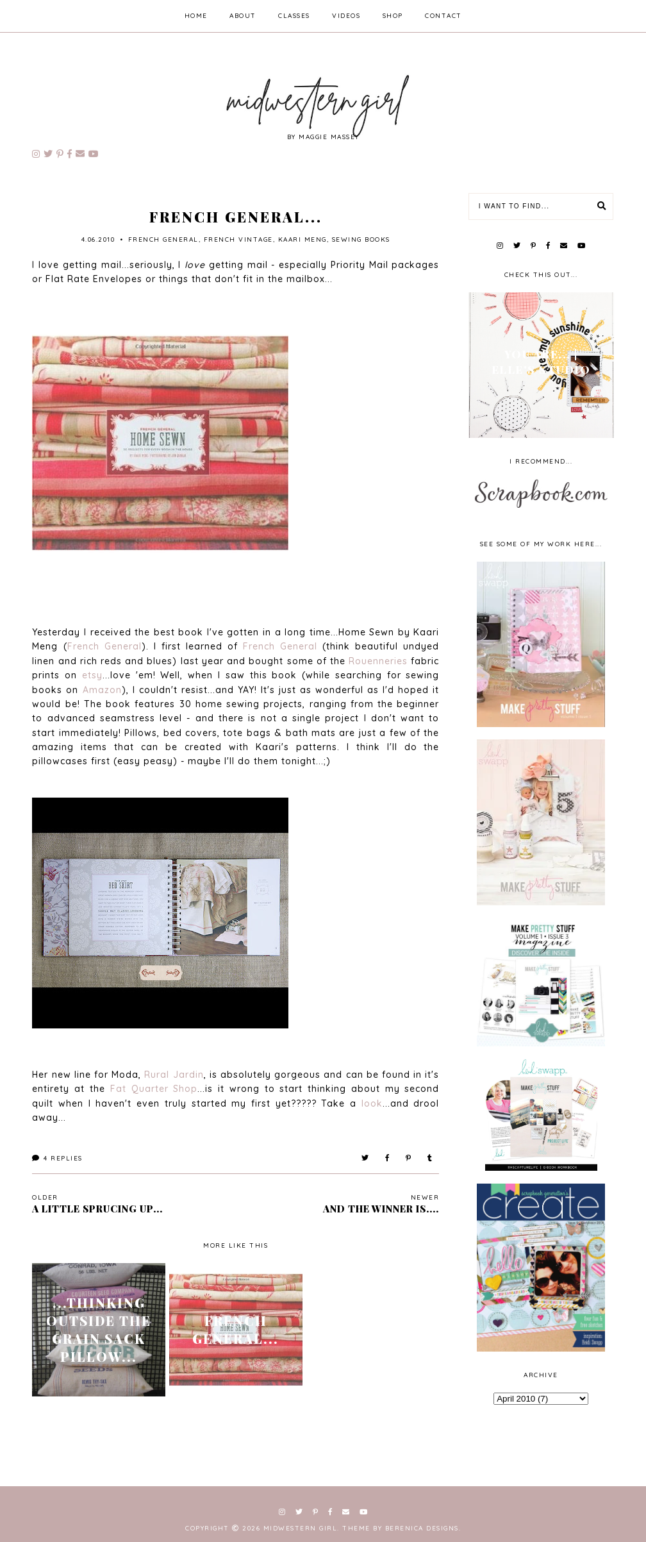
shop (393, 16)
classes (294, 16)
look (372, 1103)
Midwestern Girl (300, 1528)
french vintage (238, 239)
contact (443, 16)
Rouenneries (378, 661)
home (196, 16)
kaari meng (302, 239)
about (242, 16)
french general (163, 239)
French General (104, 646)
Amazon (102, 690)
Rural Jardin (173, 1074)
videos (346, 16)
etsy (92, 675)
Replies (57, 1158)
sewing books (361, 239)
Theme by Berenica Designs (400, 1528)
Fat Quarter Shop (154, 1088)
